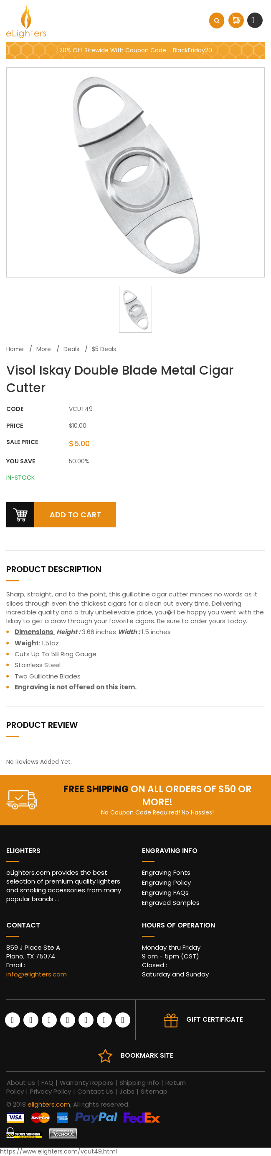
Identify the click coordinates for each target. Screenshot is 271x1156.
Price (14, 426)
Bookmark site (147, 1055)
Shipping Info (139, 1082)
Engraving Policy (166, 882)
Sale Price (22, 442)
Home (15, 349)
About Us (21, 1082)
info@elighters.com (36, 974)
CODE (14, 409)
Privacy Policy (50, 1091)
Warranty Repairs (86, 1082)
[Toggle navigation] (254, 20)
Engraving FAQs (165, 892)
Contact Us (95, 1091)
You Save (20, 461)
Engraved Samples (171, 902)
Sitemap (154, 1091)
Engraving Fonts (166, 872)
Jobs (126, 1091)
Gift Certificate (214, 1019)
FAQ (47, 1082)
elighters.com (49, 1104)
